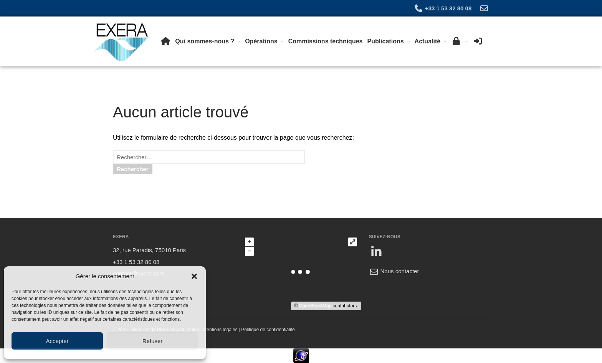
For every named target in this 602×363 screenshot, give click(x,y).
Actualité (428, 41)
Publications (385, 41)
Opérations (261, 41)
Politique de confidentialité (267, 329)
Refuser (152, 341)
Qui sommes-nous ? (204, 41)
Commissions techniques (325, 41)
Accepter (57, 341)
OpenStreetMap (315, 306)
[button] (194, 276)
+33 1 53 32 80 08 (442, 8)
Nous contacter (394, 271)
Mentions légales (220, 329)
